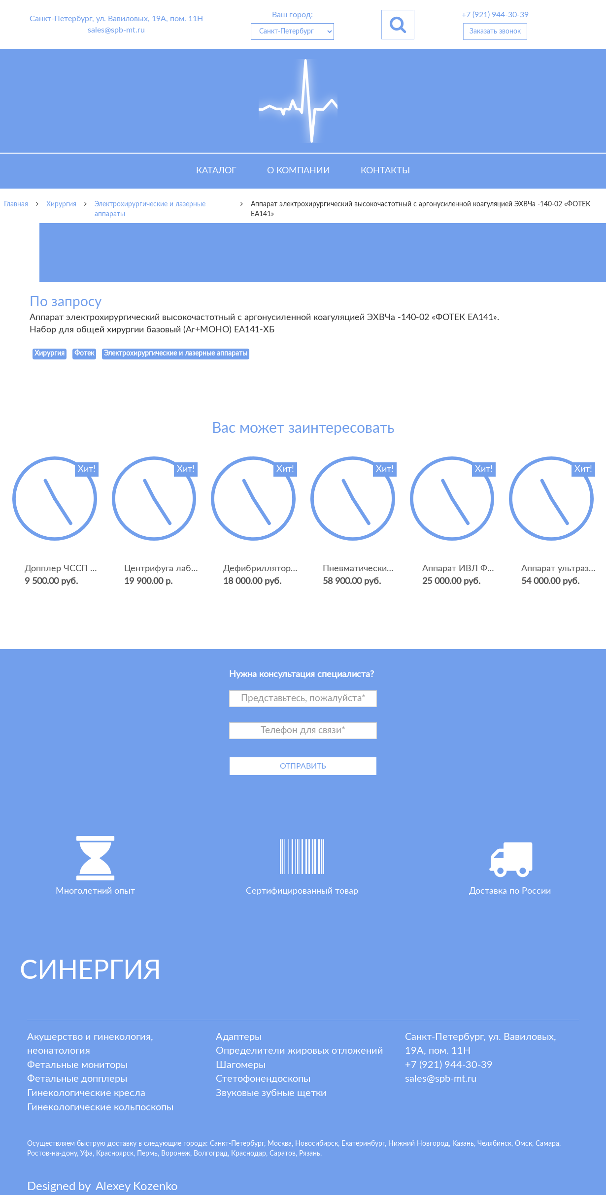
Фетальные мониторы (77, 1065)
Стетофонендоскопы (263, 1079)
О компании (298, 170)
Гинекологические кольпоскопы (100, 1107)
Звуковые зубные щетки (271, 1093)
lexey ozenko (137, 1187)
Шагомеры (241, 1065)
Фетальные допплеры (77, 1079)
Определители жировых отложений (299, 1051)
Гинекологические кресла (86, 1093)
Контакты (385, 170)
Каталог (216, 170)
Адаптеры (239, 1037)
